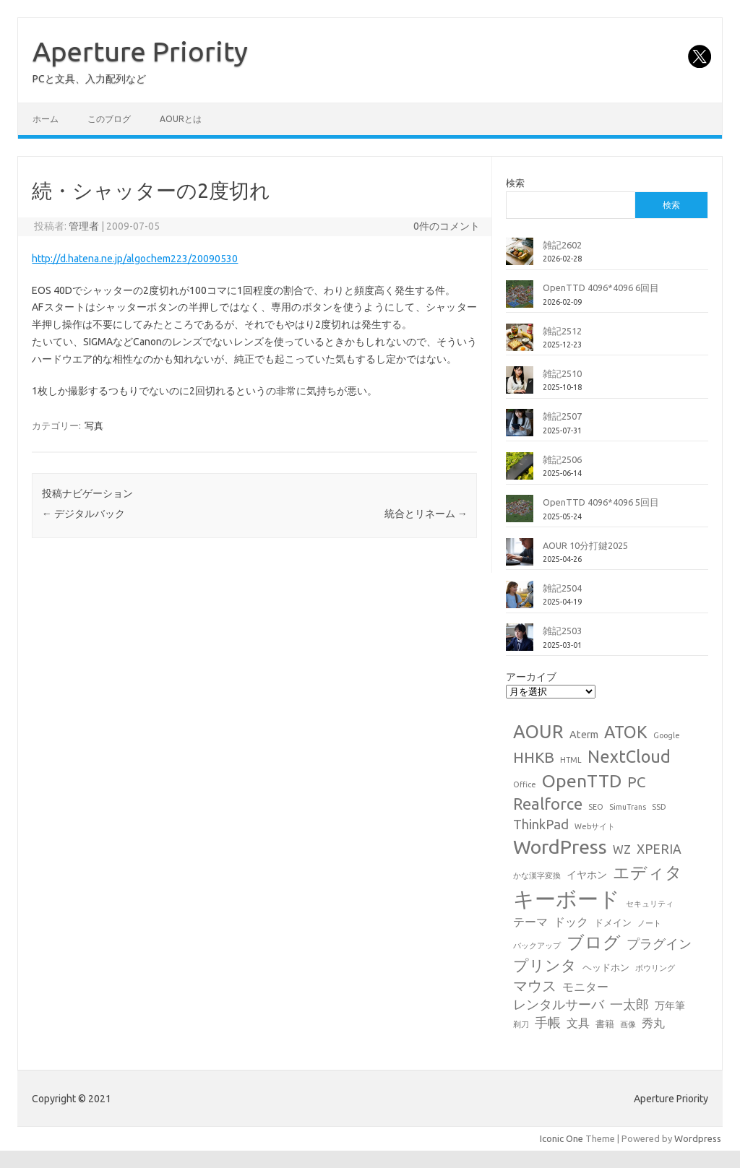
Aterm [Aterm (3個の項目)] (583, 734)
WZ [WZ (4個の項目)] (622, 849)
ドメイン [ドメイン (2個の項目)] (613, 922)
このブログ (109, 119)
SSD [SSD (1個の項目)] (659, 807)
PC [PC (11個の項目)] (636, 782)
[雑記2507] (519, 428)
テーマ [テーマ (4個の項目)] (530, 921)
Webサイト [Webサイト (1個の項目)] (595, 826)
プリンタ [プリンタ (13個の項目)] (545, 965)
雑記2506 (562, 459)
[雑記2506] (519, 471)
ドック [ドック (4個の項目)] (571, 921)
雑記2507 (562, 416)
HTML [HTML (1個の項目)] (571, 760)
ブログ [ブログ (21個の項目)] (594, 942)
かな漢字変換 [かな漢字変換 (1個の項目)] (537, 875)
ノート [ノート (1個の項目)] (649, 923)
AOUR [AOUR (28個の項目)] (538, 731)
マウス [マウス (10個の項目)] (534, 985)
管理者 (84, 226)
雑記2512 (562, 331)
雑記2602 (562, 245)
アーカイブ (531, 677)
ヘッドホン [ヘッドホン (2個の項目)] (605, 967)
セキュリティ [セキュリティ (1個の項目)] (650, 903)
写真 (94, 425)
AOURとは (181, 119)
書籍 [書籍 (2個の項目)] (604, 1023)
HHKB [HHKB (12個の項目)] (533, 757)
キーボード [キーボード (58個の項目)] (566, 899)
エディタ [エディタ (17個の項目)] (647, 872)
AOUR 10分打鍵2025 (585, 545)
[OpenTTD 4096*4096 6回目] (519, 299)
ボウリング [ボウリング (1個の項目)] (655, 968)
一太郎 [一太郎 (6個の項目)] (629, 1004)
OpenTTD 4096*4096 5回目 (601, 502)
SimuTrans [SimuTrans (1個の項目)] (627, 807)
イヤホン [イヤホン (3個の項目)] (587, 875)
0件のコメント (446, 226)
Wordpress (697, 1138)
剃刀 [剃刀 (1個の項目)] (521, 1024)
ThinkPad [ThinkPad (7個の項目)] (541, 824)
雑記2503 (562, 631)
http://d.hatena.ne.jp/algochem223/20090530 (135, 258)
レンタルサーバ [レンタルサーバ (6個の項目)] (558, 1004)
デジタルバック (83, 513)
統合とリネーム (426, 513)
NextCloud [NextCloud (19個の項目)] (629, 756)
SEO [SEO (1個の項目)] (595, 807)
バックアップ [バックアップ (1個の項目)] (537, 945)
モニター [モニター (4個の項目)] (585, 986)
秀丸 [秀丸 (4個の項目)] (653, 1022)
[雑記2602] (519, 257)
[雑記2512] (519, 343)
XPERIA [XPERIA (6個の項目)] (659, 849)
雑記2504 (562, 588)
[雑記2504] (519, 600)
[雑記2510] (519, 385)
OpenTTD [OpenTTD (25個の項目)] (581, 781)
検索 (515, 183)
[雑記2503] (519, 642)
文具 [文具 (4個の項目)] (578, 1022)
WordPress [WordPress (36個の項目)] (560, 846)
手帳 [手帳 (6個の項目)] (548, 1022)
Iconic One (561, 1138)
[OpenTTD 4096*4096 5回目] (519, 514)
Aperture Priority (140, 51)
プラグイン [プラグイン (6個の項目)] (659, 944)
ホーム (46, 119)
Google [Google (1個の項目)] (666, 735)
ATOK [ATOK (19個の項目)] (626, 731)
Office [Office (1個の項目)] (524, 784)
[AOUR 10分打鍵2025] (519, 557)
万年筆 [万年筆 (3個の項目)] (670, 1005)
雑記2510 (562, 373)
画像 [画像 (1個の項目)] (628, 1024)
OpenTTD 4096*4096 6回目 (601, 287)
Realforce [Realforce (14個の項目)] (547, 804)
